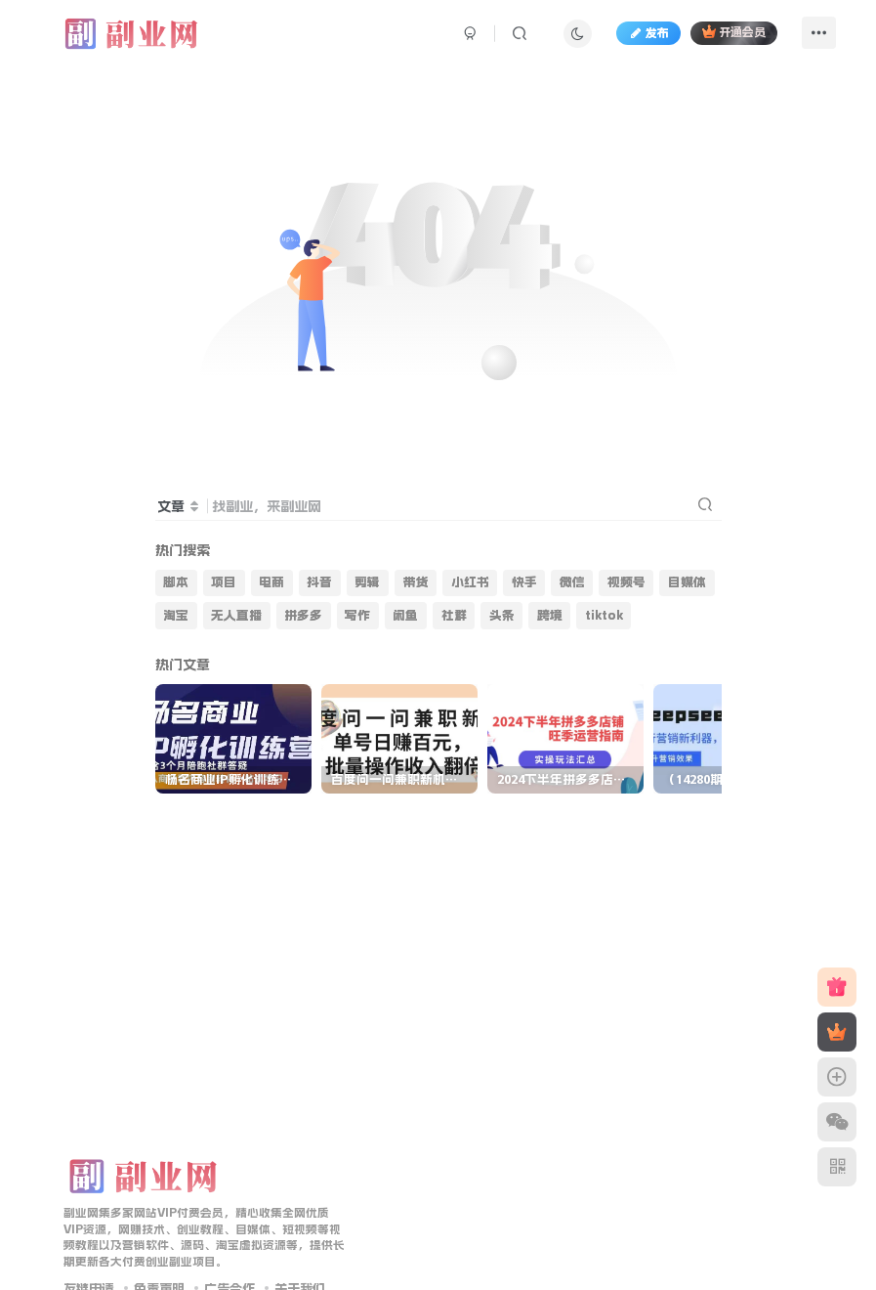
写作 (357, 615)
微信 (572, 582)
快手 (524, 582)
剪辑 (367, 582)
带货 (416, 582)
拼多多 (303, 615)
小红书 (470, 582)
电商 (271, 582)
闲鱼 (405, 615)
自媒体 (687, 582)
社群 (454, 615)
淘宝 (175, 615)
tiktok (604, 615)
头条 (502, 615)
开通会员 (734, 31)
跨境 (550, 615)
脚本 (175, 582)
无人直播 (236, 615)
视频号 (626, 582)
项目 (223, 582)
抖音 (319, 582)
